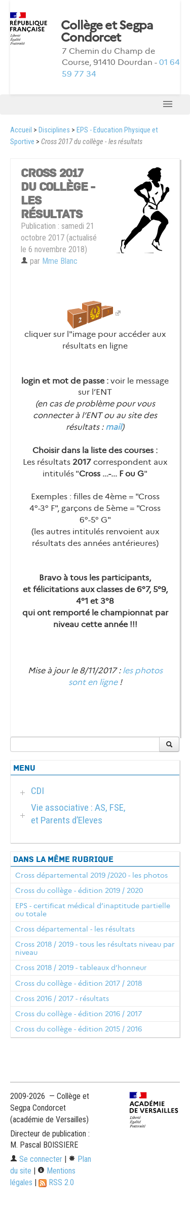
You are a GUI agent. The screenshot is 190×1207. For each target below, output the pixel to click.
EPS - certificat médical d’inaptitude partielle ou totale (92, 909)
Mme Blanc (60, 261)
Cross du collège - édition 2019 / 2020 (79, 890)
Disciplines (54, 130)
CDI (37, 791)
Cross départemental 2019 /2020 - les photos (91, 875)
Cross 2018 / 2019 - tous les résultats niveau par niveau (95, 948)
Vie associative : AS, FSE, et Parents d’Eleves (78, 814)
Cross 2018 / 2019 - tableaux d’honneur (81, 967)
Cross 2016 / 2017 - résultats (62, 998)
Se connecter (36, 1159)
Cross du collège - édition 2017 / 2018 (78, 983)
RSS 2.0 (56, 1182)
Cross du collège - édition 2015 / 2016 (78, 1028)
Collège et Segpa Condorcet (107, 31)
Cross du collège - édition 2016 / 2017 (78, 1013)
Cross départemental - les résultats (75, 929)
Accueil (21, 130)
